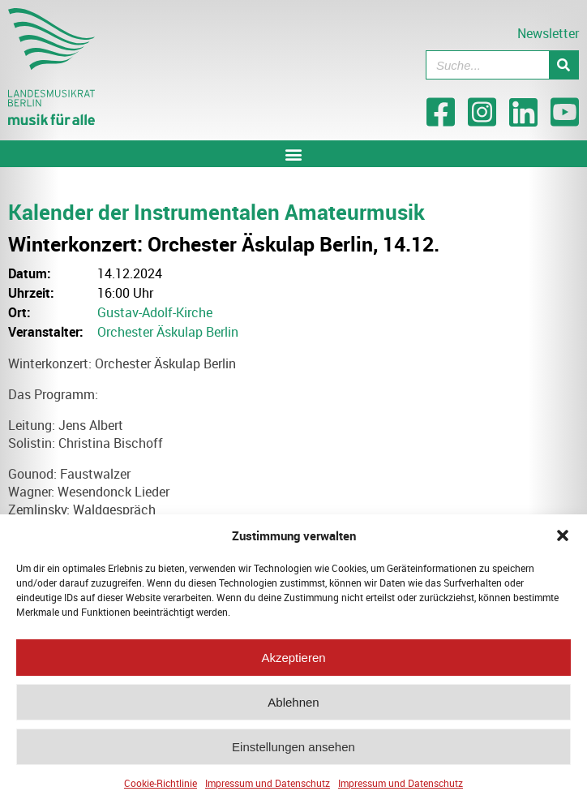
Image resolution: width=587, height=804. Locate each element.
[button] (563, 539)
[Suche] (563, 65)
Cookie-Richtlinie (160, 786)
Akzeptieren (293, 662)
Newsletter (548, 33)
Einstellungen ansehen (293, 751)
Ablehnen (293, 706)
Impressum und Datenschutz (267, 786)
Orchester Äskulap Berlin (167, 332)
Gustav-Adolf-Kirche (154, 312)
